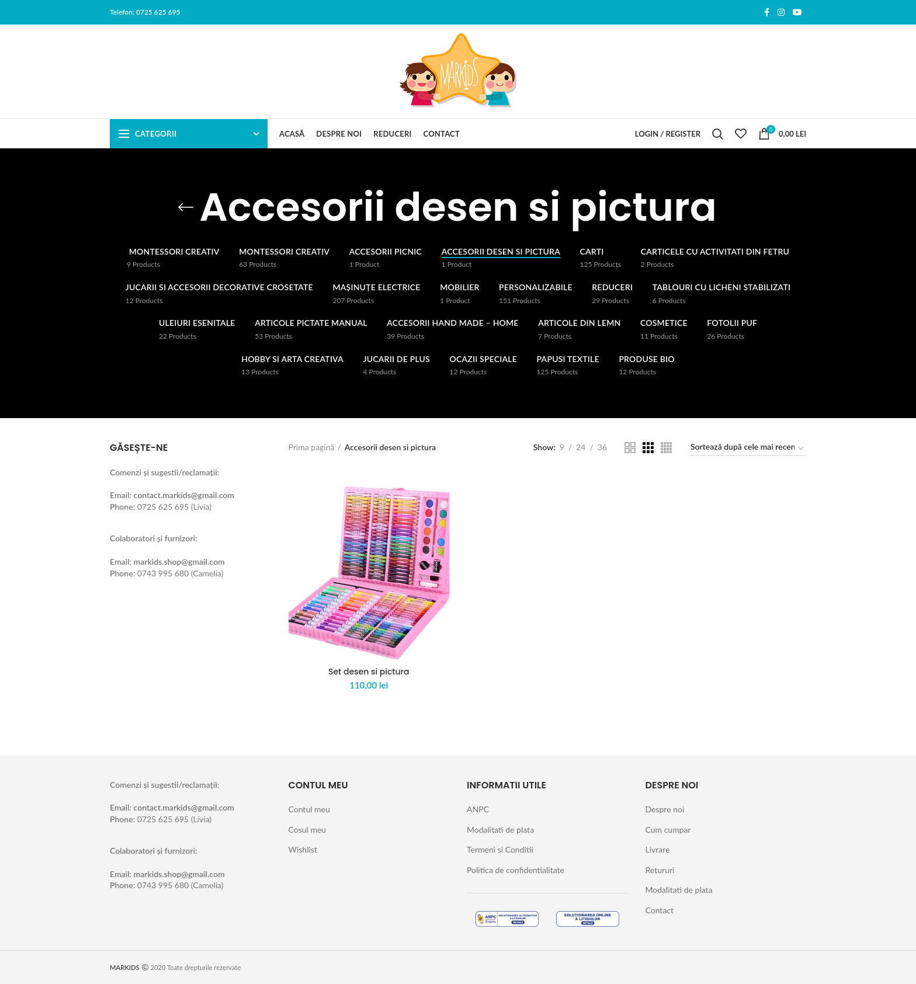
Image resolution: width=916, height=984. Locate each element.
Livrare (658, 849)
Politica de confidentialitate (515, 870)
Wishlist (303, 849)
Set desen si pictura (368, 671)
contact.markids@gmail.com (184, 495)
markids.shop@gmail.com (179, 561)
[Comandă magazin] (747, 448)
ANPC (478, 809)
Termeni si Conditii (500, 849)
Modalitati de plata (500, 830)
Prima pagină (312, 447)
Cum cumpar (668, 830)
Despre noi (665, 809)
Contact (660, 910)
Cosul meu (308, 830)
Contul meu (309, 809)
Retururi (660, 870)
